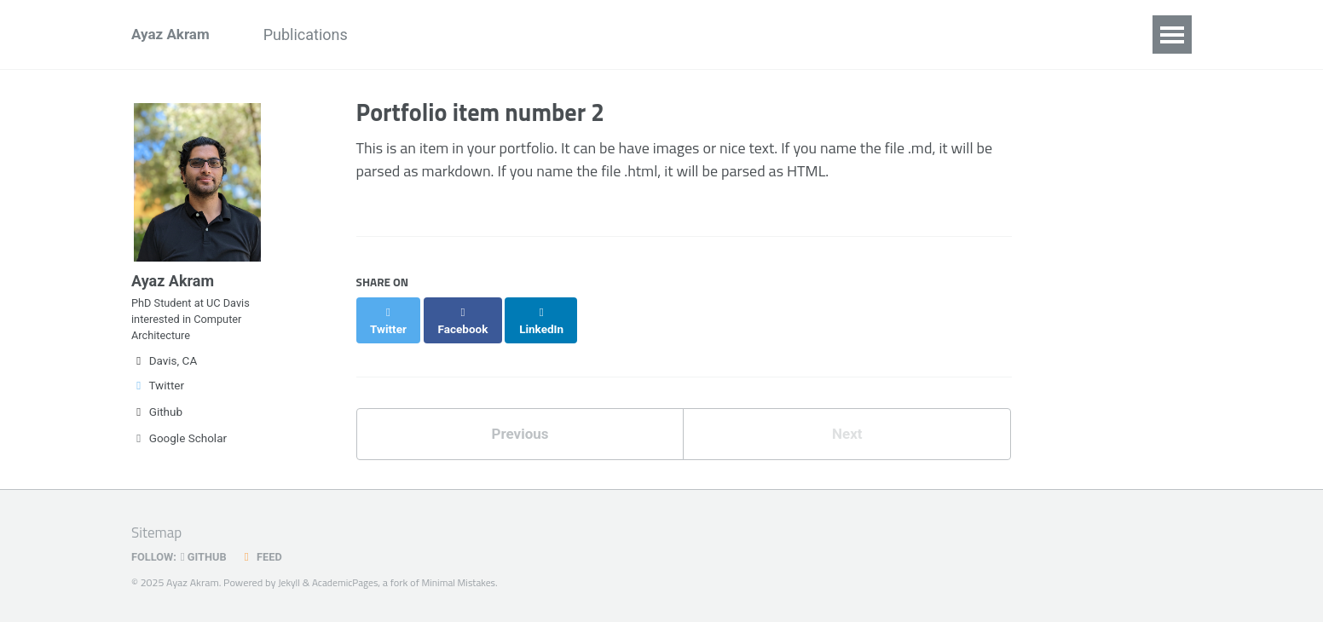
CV (900, 34)
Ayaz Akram (172, 34)
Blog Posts (823, 34)
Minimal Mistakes (466, 582)
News (409, 34)
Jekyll (289, 582)
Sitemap (158, 532)
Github (156, 426)
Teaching (652, 34)
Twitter (157, 399)
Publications (317, 34)
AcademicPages (349, 582)
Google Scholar (179, 452)
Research (491, 34)
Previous (519, 420)
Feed (267, 556)
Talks (572, 34)
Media (734, 34)
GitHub (207, 556)
